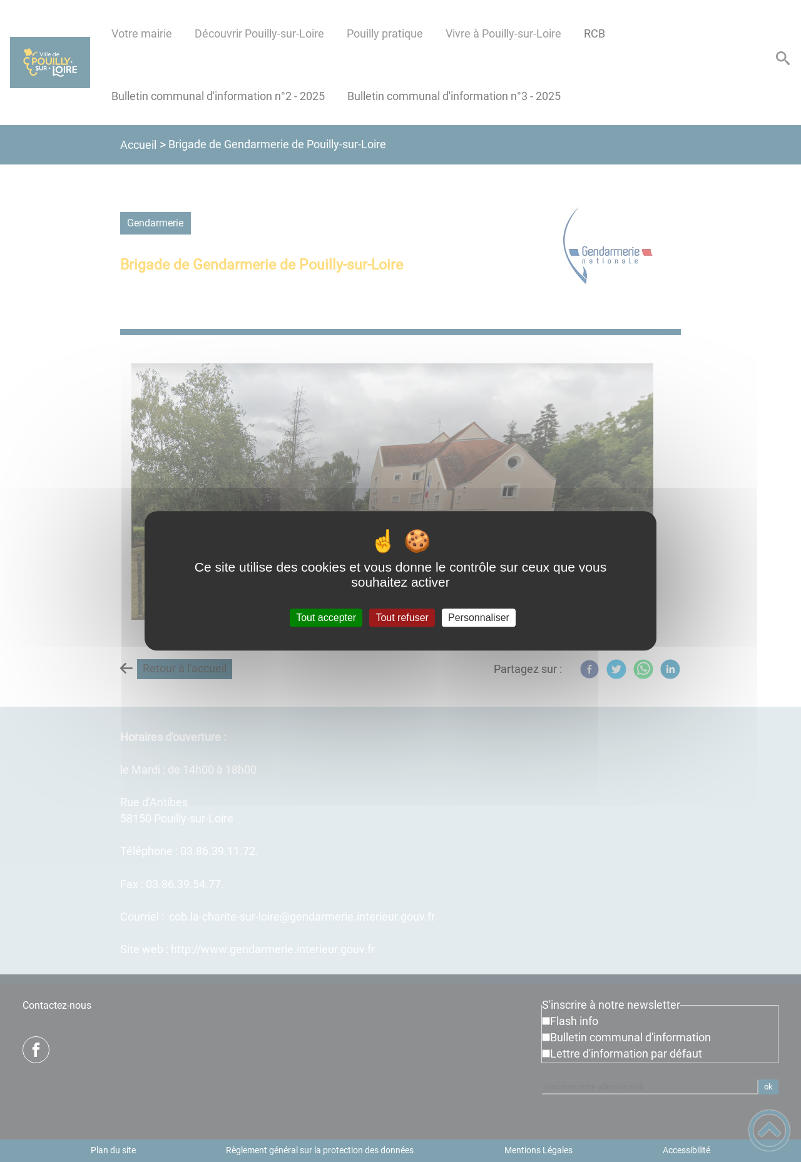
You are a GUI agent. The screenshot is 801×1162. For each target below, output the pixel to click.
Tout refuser (401, 617)
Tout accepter (326, 617)
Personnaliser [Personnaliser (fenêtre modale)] (478, 617)
